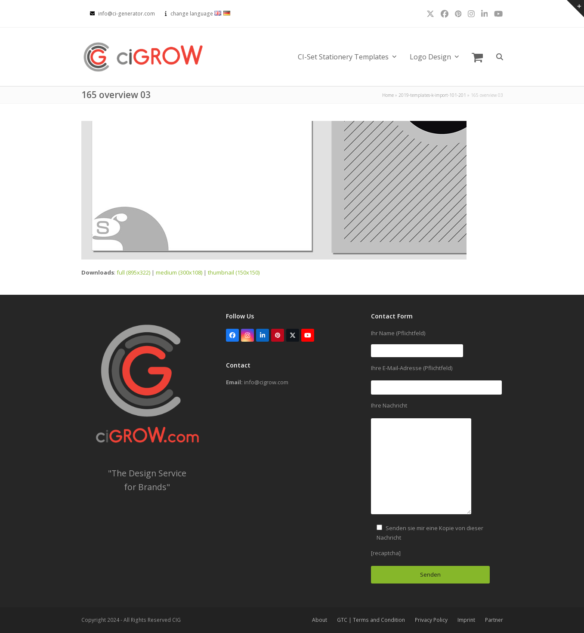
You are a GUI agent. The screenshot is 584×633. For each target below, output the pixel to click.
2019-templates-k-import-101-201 (432, 95)
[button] (477, 57)
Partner (494, 620)
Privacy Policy (431, 620)
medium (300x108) (179, 272)
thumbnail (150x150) (234, 272)
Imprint (466, 620)
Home (388, 95)
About (319, 620)
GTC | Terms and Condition (371, 620)
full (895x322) (133, 272)
